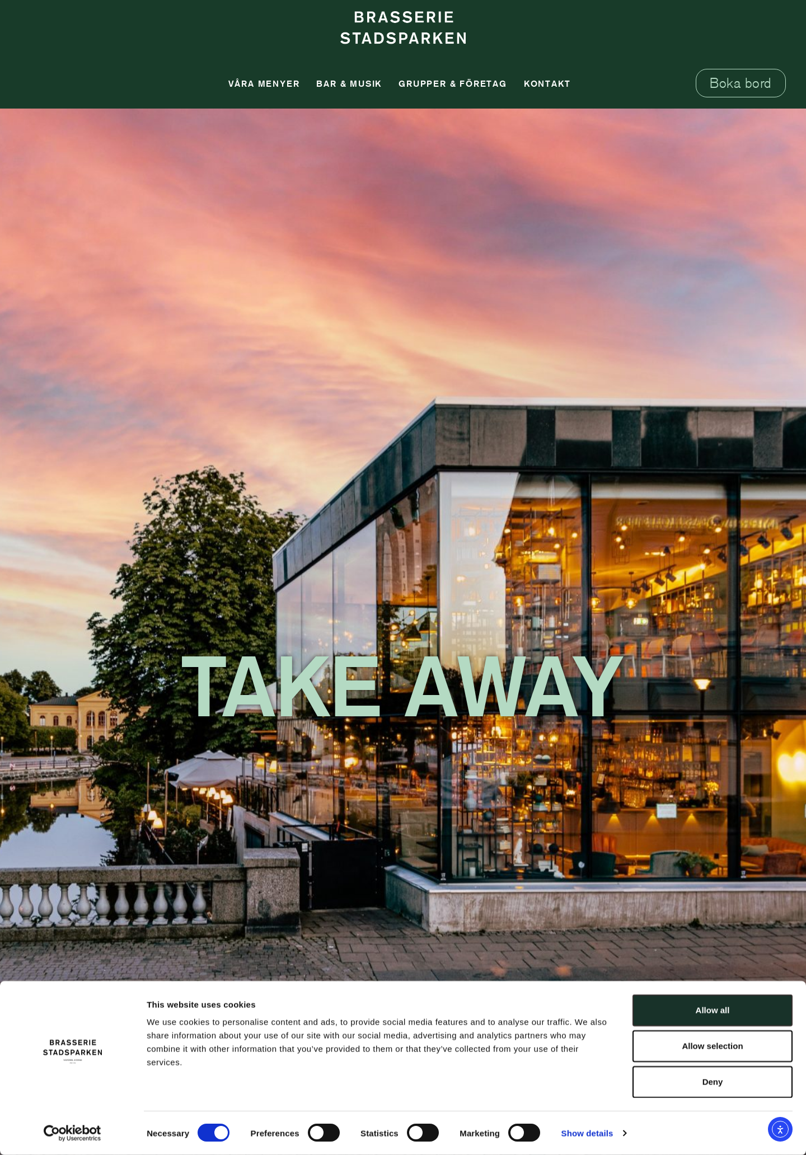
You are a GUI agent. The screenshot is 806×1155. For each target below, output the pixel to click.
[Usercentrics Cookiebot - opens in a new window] (72, 1133)
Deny (712, 1081)
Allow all (713, 1010)
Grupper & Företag (453, 83)
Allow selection (712, 1045)
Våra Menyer (264, 83)
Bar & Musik (349, 83)
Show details (587, 1133)
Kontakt (547, 83)
